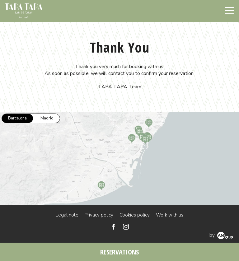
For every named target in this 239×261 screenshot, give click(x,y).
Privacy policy (99, 215)
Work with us (169, 215)
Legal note (67, 215)
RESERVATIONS (119, 251)
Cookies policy (135, 215)
